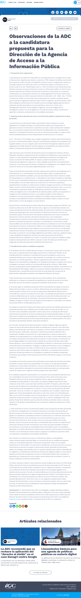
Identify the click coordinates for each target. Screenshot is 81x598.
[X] (26, 506)
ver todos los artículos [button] (40, 572)
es (75, 2)
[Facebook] (10, 506)
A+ (16, 28)
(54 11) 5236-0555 (60, 589)
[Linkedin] (14, 506)
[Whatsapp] (17, 506)
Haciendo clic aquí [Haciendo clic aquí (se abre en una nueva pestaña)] (15, 499)
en (79, 2)
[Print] (23, 506)
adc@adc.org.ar (71, 589)
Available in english (64, 28)
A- (11, 28)
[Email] (20, 506)
